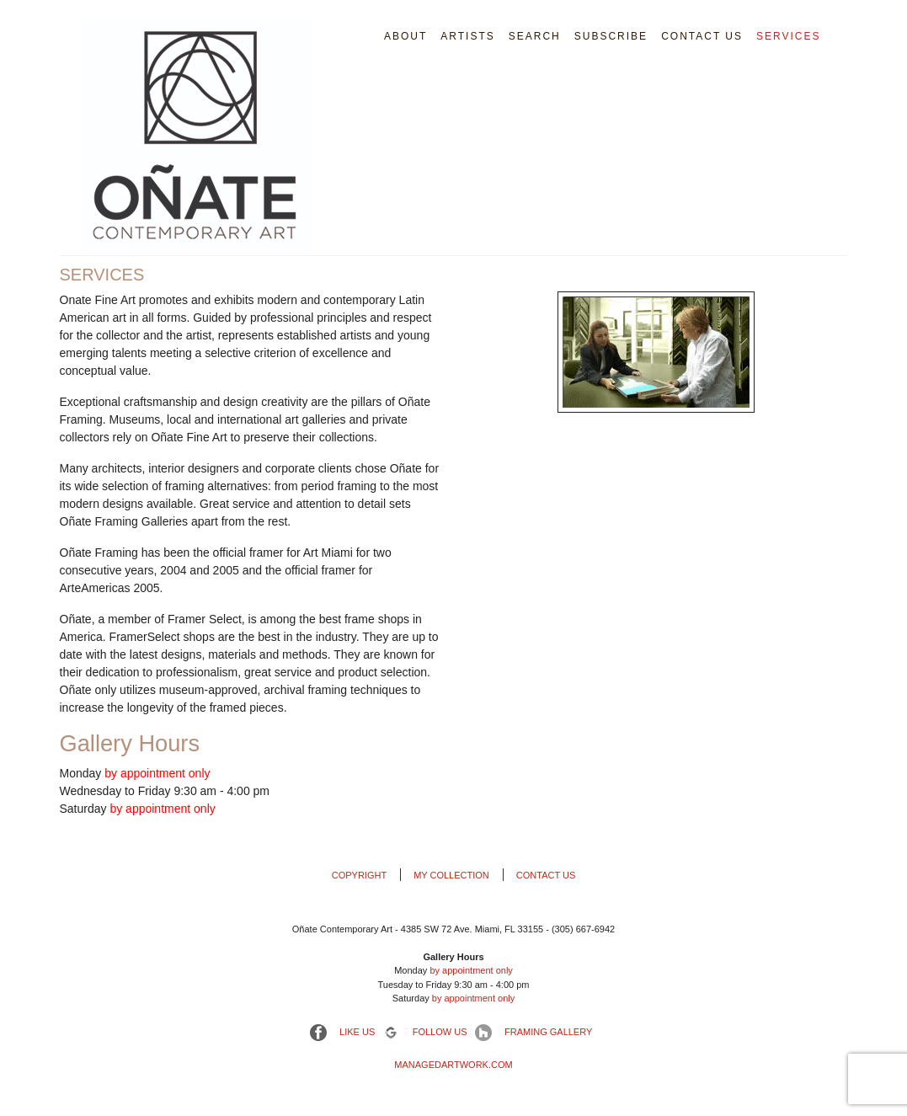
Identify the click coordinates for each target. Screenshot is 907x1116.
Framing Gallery (547, 1032)
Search (535, 36)
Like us (356, 1032)
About (405, 36)
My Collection (451, 875)
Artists (467, 36)
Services (788, 36)
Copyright (359, 875)
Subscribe (611, 36)
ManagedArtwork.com (453, 1065)
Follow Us (438, 1032)
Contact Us (702, 36)
